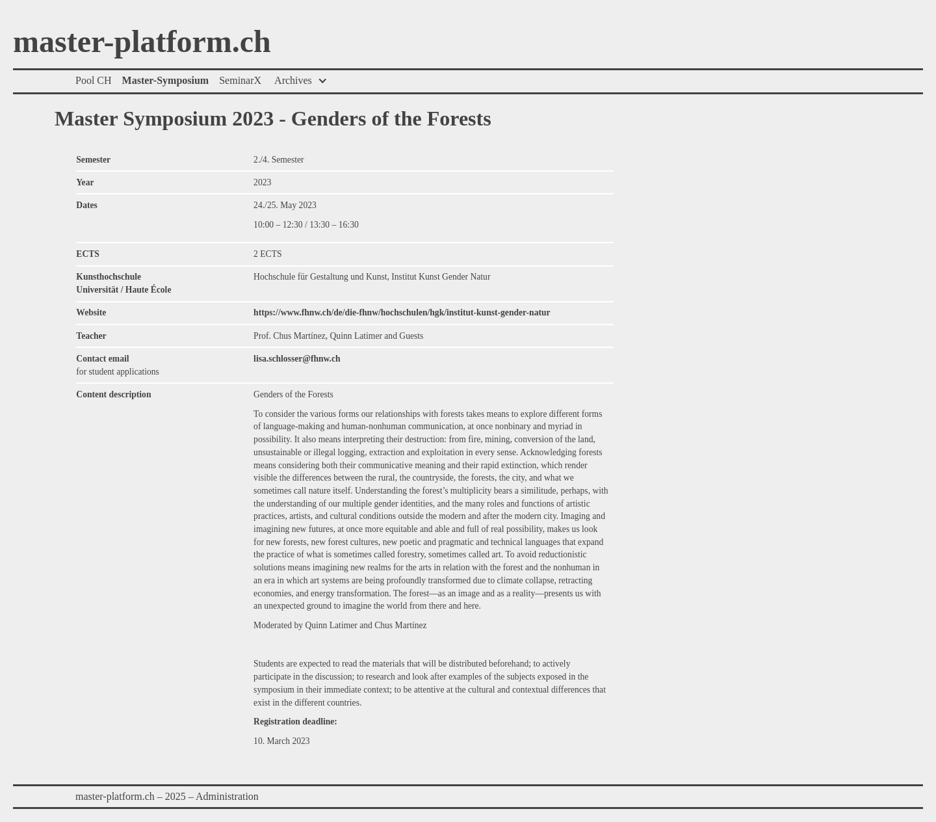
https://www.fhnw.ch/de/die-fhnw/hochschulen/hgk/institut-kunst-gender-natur (402, 312)
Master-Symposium (165, 80)
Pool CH (93, 80)
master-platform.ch (142, 42)
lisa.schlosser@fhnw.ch (297, 359)
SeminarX (240, 80)
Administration (227, 796)
